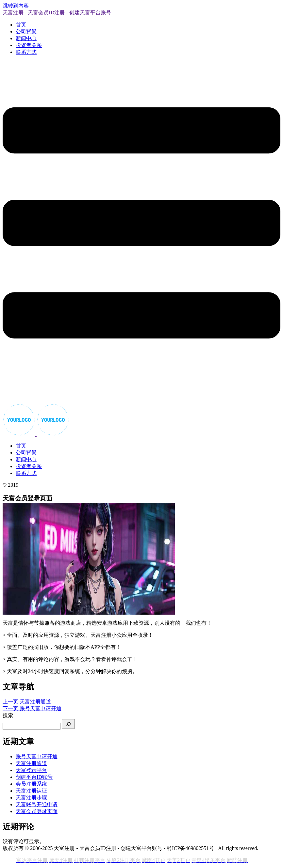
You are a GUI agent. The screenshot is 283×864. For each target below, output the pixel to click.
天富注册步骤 (31, 797)
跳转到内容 (16, 5)
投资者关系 (29, 45)
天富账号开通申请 (37, 804)
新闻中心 (26, 38)
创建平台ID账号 (34, 777)
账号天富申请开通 (37, 756)
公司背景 (26, 31)
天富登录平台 (31, 770)
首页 (21, 24)
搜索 (8, 715)
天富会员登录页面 (37, 811)
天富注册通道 (31, 763)
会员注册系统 (31, 784)
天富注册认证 (31, 790)
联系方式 (26, 52)
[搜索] (68, 724)
